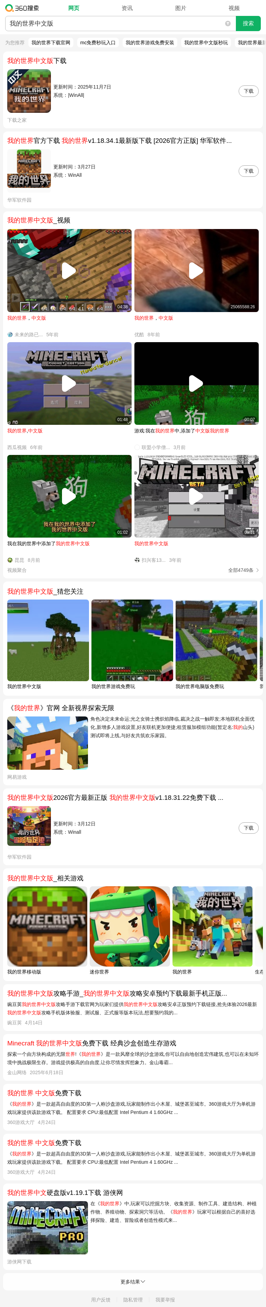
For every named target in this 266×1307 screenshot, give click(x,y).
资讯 (127, 8)
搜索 (248, 23)
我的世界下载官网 (51, 42)
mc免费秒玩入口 (98, 42)
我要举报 (165, 1300)
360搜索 (23, 8)
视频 (234, 8)
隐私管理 (133, 1300)
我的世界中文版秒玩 (206, 42)
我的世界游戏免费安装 (150, 42)
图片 (180, 8)
